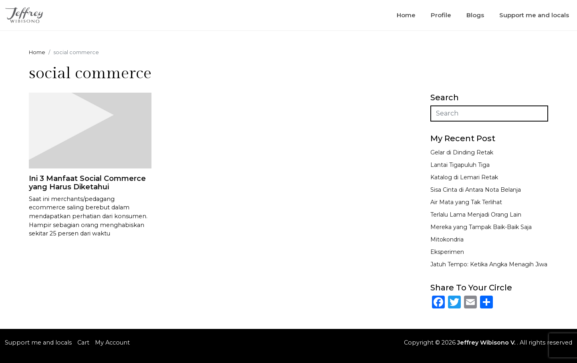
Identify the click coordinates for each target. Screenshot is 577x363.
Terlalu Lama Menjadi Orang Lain (475, 214)
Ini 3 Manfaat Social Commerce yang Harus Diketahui (87, 183)
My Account (112, 342)
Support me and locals (534, 15)
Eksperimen (447, 252)
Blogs (475, 15)
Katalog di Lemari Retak (464, 177)
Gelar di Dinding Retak (461, 152)
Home (406, 15)
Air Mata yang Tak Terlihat (466, 202)
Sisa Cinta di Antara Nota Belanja (475, 189)
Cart (83, 342)
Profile (441, 15)
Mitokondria (447, 239)
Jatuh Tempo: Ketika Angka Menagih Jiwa (488, 264)
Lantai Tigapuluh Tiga (460, 164)
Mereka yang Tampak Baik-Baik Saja (481, 227)
